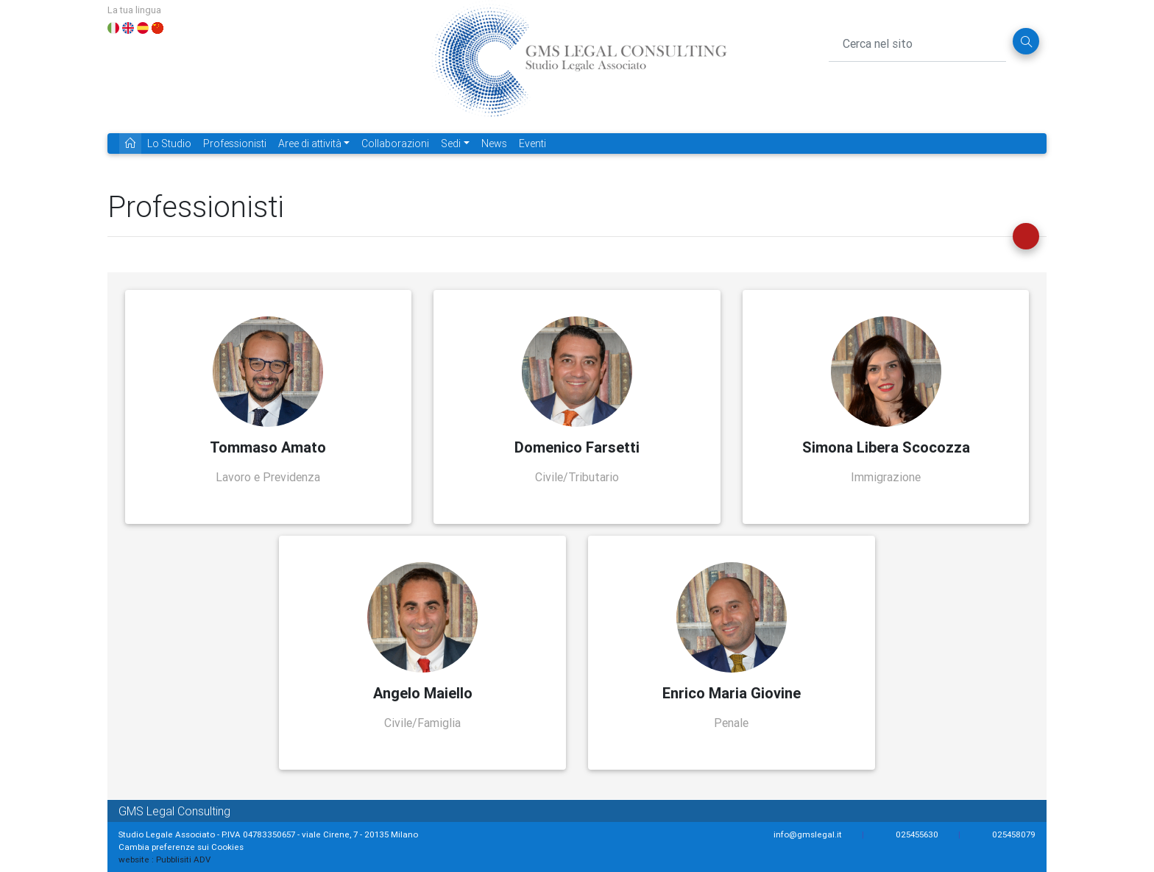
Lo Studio (169, 143)
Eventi (532, 143)
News (494, 143)
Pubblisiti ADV (183, 859)
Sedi (451, 143)
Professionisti (234, 143)
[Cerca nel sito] (918, 41)
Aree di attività (309, 143)
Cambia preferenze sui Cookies (181, 846)
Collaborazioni (395, 143)
